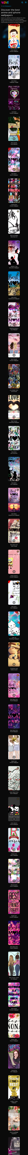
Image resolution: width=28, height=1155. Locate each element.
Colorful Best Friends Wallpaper (14, 205)
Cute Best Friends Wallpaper (14, 112)
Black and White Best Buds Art (14, 236)
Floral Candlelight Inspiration (14, 1133)
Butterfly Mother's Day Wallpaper (14, 329)
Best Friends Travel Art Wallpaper (14, 978)
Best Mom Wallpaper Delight (14, 81)
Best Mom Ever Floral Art (14, 452)
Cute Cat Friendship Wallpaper (14, 638)
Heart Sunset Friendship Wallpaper (14, 421)
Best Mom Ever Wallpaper (14, 483)
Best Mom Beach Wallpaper (14, 174)
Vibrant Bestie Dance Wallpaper (14, 885)
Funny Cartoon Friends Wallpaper (14, 576)
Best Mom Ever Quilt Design (14, 545)
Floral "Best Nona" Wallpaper (14, 1040)
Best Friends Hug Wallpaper (14, 143)
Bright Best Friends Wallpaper (14, 916)
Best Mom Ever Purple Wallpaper (14, 947)
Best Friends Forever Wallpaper (14, 359)
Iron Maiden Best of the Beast (14, 390)
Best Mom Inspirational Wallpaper (14, 298)
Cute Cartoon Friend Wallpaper (14, 823)
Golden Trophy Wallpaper (14, 1102)
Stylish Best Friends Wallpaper (14, 761)
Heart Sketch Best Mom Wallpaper (14, 792)
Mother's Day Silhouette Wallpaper (14, 267)
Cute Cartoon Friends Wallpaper (14, 50)
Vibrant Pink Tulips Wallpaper (14, 854)
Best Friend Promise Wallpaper (14, 1009)
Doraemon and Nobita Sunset (14, 669)
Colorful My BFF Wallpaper (14, 1071)
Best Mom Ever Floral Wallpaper (14, 700)
